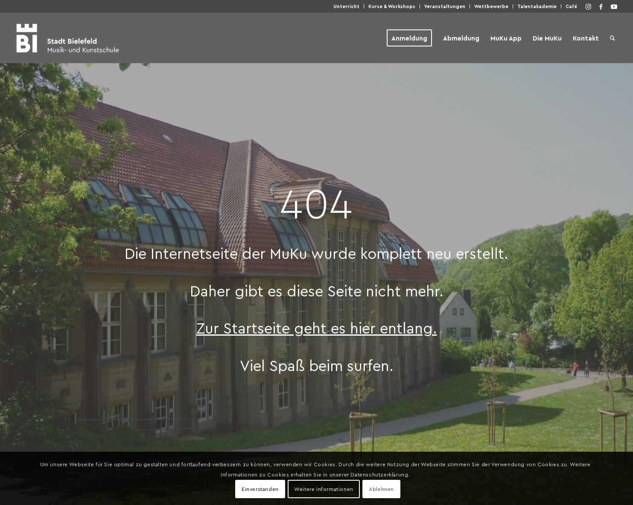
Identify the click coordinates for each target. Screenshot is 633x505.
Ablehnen (381, 489)
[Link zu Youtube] (613, 6)
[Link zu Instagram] (588, 6)
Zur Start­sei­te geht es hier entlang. (316, 328)
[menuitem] (346, 6)
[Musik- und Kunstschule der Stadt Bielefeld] (68, 38)
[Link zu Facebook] (601, 6)
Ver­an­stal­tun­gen (444, 6)
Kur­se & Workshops (391, 6)
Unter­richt (346, 6)
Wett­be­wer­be (491, 6)
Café (571, 6)
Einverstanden (260, 489)
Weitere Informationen (323, 489)
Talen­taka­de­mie (537, 6)
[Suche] (612, 38)
